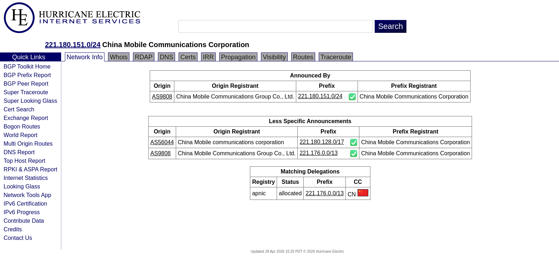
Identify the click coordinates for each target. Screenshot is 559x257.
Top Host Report (24, 160)
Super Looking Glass (30, 100)
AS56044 (162, 142)
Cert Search (19, 109)
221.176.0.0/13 (318, 153)
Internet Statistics (26, 178)
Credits (13, 229)
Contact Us (18, 238)
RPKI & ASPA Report (30, 169)
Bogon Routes (22, 126)
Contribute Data (24, 220)
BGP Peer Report (26, 83)
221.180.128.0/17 (321, 142)
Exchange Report (26, 118)
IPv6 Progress (22, 212)
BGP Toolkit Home (27, 66)
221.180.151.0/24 (73, 45)
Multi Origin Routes (28, 143)
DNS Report (19, 152)
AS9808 (162, 97)
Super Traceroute (26, 92)
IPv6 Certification (25, 203)
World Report (20, 135)
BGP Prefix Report (27, 75)
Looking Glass (22, 186)
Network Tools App (27, 195)
